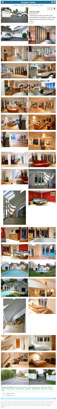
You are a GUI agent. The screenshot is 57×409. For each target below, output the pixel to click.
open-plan (28, 389)
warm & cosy (44, 389)
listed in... (31, 23)
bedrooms (16, 387)
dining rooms (23, 387)
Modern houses (10, 393)
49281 (41, 5)
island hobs (44, 387)
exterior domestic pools (34, 387)
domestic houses (24, 5)
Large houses (9, 395)
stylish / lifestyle (36, 389)
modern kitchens (20, 389)
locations (15, 5)
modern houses (34, 5)
